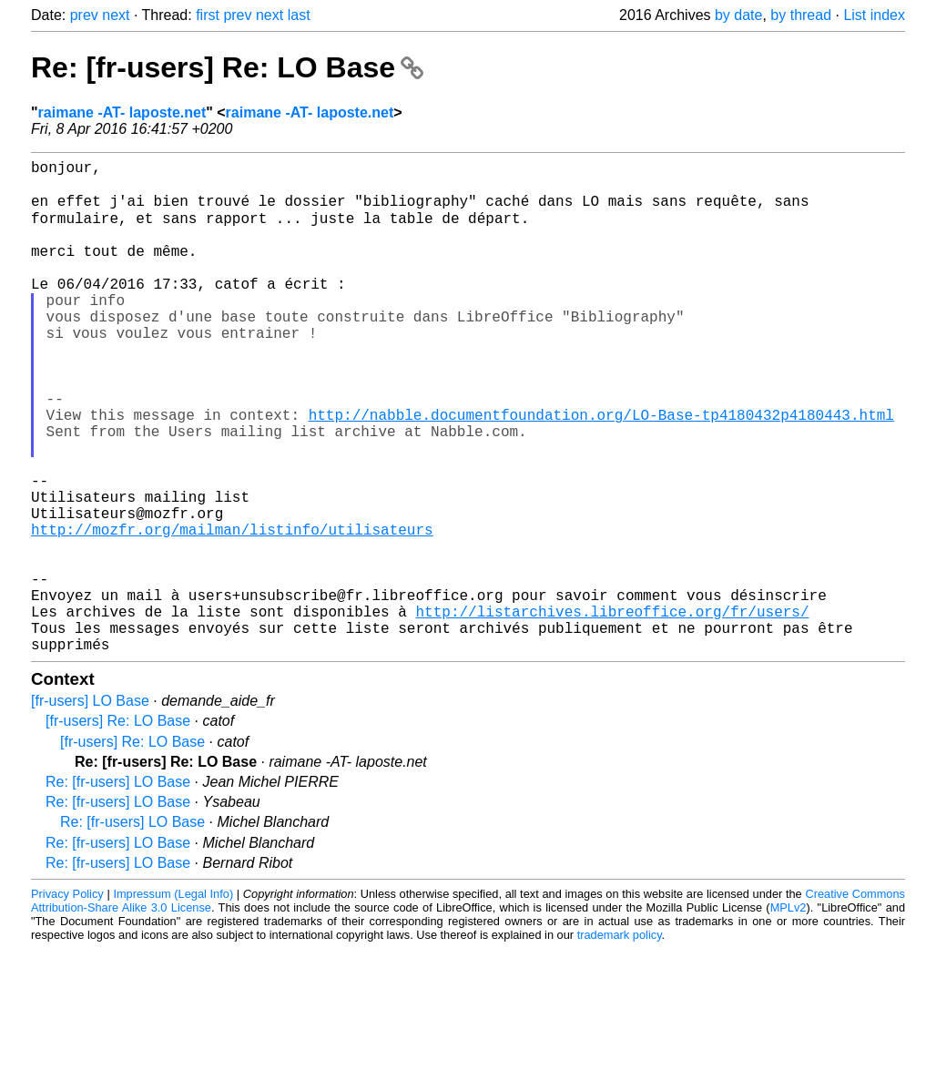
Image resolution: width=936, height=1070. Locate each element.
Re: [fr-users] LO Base (118, 889)
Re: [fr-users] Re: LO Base (227, 67)
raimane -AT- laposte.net (122, 112)
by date (738, 15)
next (115, 15)
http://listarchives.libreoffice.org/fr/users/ (612, 711)
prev (84, 15)
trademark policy (619, 1042)
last (299, 15)
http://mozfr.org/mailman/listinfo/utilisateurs (232, 611)
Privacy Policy (67, 1001)
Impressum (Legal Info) (173, 1001)
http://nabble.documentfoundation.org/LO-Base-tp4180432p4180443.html (601, 471)
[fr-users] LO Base (90, 808)
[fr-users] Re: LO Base (118, 828)
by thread (800, 15)
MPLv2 (788, 1015)
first (207, 15)
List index (874, 15)
